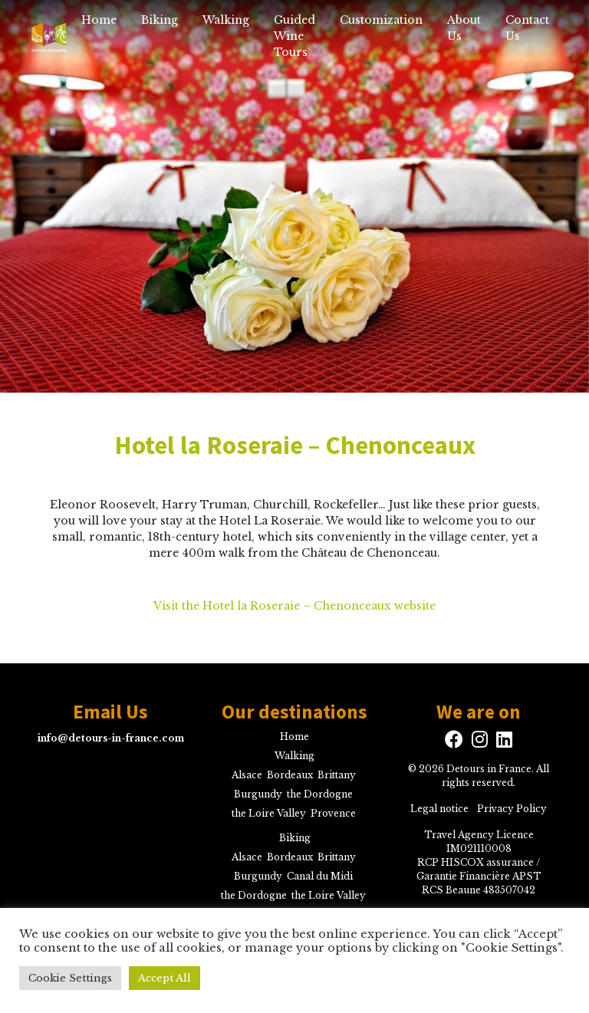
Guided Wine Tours (294, 36)
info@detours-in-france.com (111, 738)
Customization (381, 20)
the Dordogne (320, 794)
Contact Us (527, 28)
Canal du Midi (320, 876)
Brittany (337, 775)
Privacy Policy (512, 808)
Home (99, 20)
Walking (225, 20)
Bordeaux (290, 775)
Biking (159, 20)
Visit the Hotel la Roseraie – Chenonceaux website (294, 606)
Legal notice (439, 808)
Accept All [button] (164, 978)
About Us (464, 28)
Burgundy (258, 794)
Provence (333, 813)
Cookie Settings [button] (70, 978)
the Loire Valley (269, 813)
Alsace (247, 775)
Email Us (110, 711)
